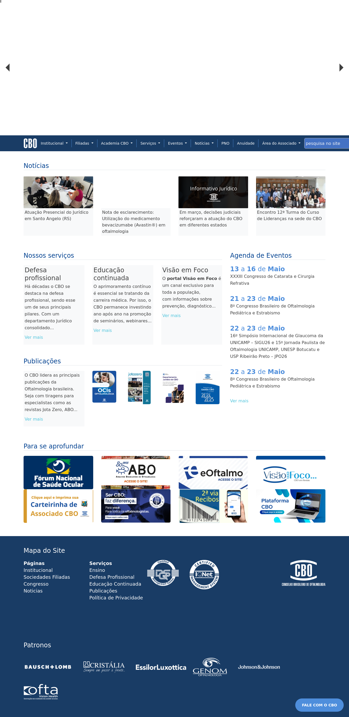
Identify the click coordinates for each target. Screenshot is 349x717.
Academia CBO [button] (115, 143)
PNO (225, 143)
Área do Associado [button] (279, 143)
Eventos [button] (176, 143)
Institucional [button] (53, 143)
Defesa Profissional (112, 577)
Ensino (97, 570)
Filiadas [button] (83, 143)
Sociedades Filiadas (47, 577)
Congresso (36, 584)
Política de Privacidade (116, 597)
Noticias (33, 591)
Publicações (103, 591)
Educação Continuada (115, 584)
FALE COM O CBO (319, 705)
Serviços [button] (148, 143)
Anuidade (245, 143)
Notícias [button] (203, 143)
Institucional (38, 570)
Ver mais (34, 337)
